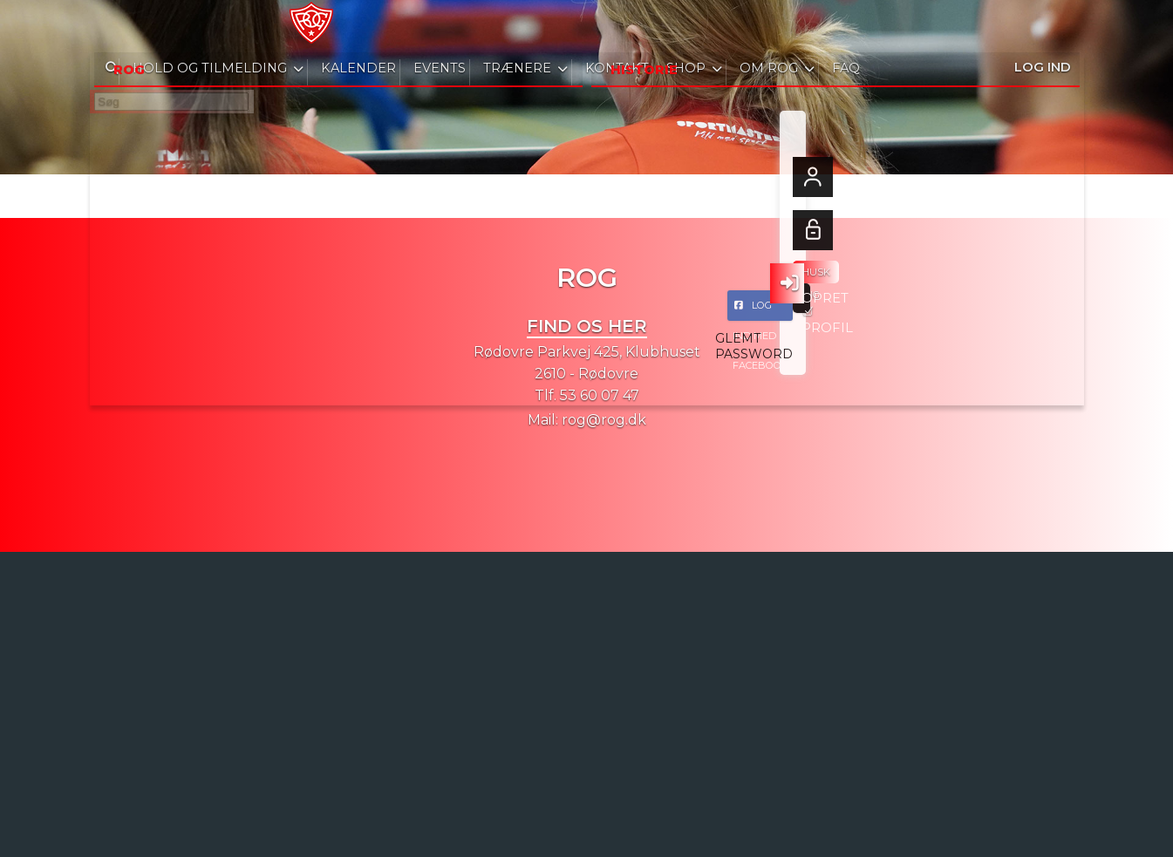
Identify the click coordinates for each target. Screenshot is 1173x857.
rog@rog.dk (604, 419)
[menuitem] (116, 26)
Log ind (1042, 25)
